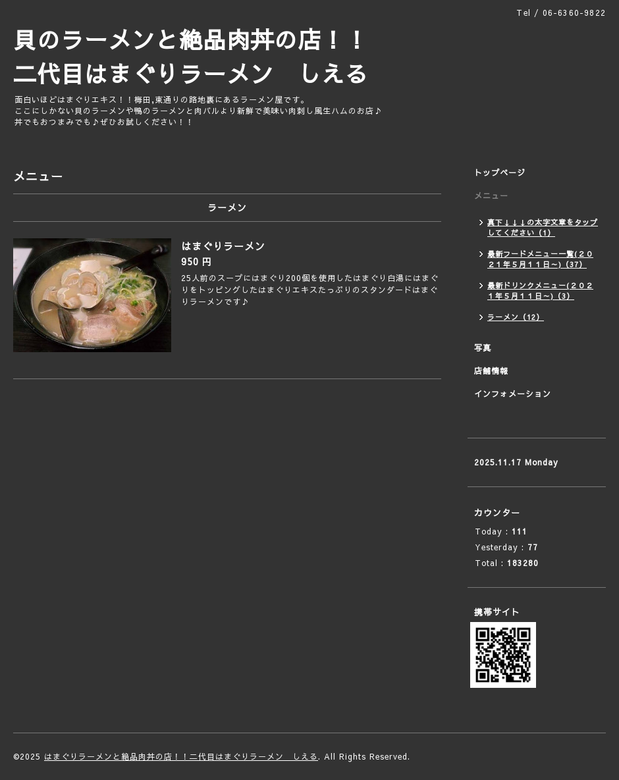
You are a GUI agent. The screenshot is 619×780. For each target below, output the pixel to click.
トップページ (499, 172)
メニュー (491, 195)
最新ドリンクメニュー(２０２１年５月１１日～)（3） (540, 290)
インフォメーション (512, 393)
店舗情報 (491, 370)
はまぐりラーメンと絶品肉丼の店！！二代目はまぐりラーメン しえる (181, 756)
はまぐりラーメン (223, 246)
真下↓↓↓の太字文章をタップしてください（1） (542, 227)
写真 (482, 347)
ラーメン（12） (515, 317)
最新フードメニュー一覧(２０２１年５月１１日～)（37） (540, 259)
